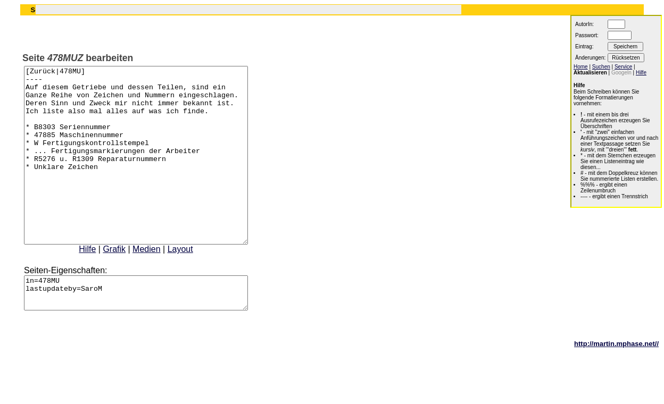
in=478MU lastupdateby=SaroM (149, 331)
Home (581, 67)
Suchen (601, 67)
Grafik (127, 284)
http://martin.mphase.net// (616, 385)
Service (623, 67)
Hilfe (100, 284)
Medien (159, 284)
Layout (193, 284)
